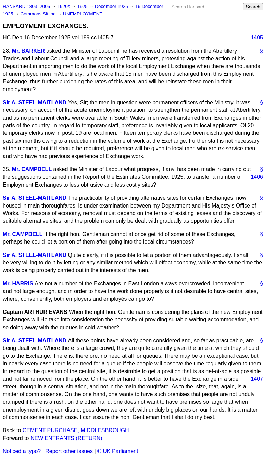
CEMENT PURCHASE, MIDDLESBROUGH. (76, 430)
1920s (64, 6)
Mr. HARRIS (18, 283)
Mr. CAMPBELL (32, 169)
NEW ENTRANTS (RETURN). (67, 438)
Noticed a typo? (22, 451)
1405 (257, 37)
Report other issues (69, 451)
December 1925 (112, 6)
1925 (83, 6)
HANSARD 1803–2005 (26, 6)
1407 (257, 379)
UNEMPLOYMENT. (83, 13)
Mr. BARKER (28, 51)
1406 (257, 177)
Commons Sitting (38, 13)
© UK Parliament (117, 451)
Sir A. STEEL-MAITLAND (34, 102)
